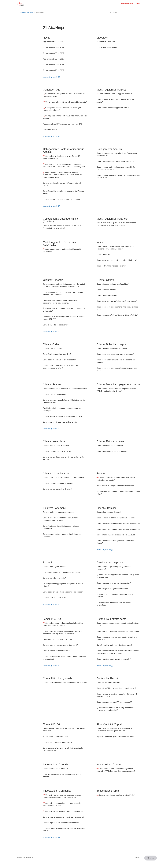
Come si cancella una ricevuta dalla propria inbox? (62, 199)
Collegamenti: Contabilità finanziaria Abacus (63, 150)
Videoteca (102, 37)
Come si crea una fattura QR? (54, 394)
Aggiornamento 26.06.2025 (53, 70)
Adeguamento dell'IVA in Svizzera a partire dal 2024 (63, 124)
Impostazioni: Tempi (108, 790)
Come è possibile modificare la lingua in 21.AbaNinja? (66, 102)
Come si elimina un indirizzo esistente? (111, 266)
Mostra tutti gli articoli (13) (51, 837)
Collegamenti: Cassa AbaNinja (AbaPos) (60, 220)
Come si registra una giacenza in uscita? (112, 589)
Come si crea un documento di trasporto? (112, 348)
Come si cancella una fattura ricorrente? (112, 451)
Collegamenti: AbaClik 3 (110, 149)
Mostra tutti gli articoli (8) (51, 429)
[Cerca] (124, 12)
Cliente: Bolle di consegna (112, 344)
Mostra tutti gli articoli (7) (51, 604)
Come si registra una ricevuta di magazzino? (114, 583)
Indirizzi (101, 242)
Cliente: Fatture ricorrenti (111, 441)
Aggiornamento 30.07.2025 (53, 59)
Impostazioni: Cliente (109, 764)
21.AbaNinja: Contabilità (106, 42)
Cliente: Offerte (105, 279)
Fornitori (101, 473)
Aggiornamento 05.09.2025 (53, 53)
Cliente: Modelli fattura (56, 473)
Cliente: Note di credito (56, 441)
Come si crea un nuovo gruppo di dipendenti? (60, 645)
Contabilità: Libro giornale (57, 678)
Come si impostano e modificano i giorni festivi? (117, 795)
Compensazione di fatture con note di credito (60, 422)
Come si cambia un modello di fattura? (57, 489)
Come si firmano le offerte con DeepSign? (113, 284)
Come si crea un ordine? (52, 348)
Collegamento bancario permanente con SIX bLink (116, 535)
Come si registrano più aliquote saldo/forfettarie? (61, 823)
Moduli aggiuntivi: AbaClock (112, 218)
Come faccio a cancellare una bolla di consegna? (115, 354)
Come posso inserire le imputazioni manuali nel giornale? (65, 682)
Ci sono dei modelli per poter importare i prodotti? (62, 572)
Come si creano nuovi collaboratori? (56, 651)
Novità (46, 37)
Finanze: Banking (106, 508)
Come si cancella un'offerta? (107, 295)
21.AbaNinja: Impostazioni (107, 47)
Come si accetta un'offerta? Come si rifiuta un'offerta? (117, 315)
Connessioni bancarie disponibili (109, 512)
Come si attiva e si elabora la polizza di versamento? (63, 416)
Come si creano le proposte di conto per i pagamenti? (63, 817)
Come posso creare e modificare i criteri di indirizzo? (117, 260)
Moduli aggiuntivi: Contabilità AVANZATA (59, 243)
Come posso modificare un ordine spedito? (59, 360)
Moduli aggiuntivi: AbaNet (111, 89)
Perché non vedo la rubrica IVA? (55, 736)
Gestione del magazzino (110, 562)
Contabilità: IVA (52, 724)
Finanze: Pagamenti (54, 508)
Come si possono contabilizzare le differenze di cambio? (118, 631)
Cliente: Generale (53, 279)
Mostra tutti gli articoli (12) (51, 136)
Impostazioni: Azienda (55, 764)
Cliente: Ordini (51, 344)
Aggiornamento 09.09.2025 (53, 47)
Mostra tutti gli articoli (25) (51, 77)
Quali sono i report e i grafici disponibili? (58, 639)
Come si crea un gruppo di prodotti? (56, 597)
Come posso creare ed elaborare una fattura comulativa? (65, 389)
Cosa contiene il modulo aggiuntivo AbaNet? (116, 94)
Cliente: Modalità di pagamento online (118, 384)
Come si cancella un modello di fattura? (58, 483)
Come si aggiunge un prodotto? (55, 567)
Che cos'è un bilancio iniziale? (108, 682)
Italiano (137, 857)
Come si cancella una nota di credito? (57, 451)
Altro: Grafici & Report (109, 724)
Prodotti (47, 562)
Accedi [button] (137, 4)
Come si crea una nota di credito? (56, 446)
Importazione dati (103, 254)
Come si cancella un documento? (55, 325)
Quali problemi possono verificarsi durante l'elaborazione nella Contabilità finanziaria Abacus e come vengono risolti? (62, 174)
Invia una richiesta (127, 4)
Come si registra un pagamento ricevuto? (59, 512)
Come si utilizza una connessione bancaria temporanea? (118, 523)
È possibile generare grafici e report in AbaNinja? (115, 736)
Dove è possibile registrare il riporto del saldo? (114, 645)
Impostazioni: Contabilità (57, 790)
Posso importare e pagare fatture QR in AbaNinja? (116, 486)
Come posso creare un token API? (56, 769)
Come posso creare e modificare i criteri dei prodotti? (63, 592)
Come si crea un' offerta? (106, 290)
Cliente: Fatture (52, 384)
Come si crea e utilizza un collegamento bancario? (116, 518)
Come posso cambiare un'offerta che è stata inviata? (117, 301)
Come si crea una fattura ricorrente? (110, 446)
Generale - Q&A (52, 89)
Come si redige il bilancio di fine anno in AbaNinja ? (65, 811)
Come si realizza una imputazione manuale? (114, 659)
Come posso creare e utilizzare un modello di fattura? (63, 478)
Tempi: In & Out (52, 618)
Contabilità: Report (107, 678)
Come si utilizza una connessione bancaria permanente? (118, 529)
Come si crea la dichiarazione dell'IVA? (58, 742)
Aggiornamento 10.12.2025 (53, 42)
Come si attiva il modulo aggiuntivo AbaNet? (113, 108)
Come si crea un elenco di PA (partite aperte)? (114, 702)
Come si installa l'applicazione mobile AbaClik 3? (115, 161)
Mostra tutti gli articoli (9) (51, 331)
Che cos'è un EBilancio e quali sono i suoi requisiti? (116, 688)
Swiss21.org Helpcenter (26, 12)
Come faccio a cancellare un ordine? (57, 354)
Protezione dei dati (50, 130)
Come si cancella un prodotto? (54, 578)
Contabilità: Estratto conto (111, 618)
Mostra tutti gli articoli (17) (51, 206)
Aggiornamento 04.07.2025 (53, 64)
